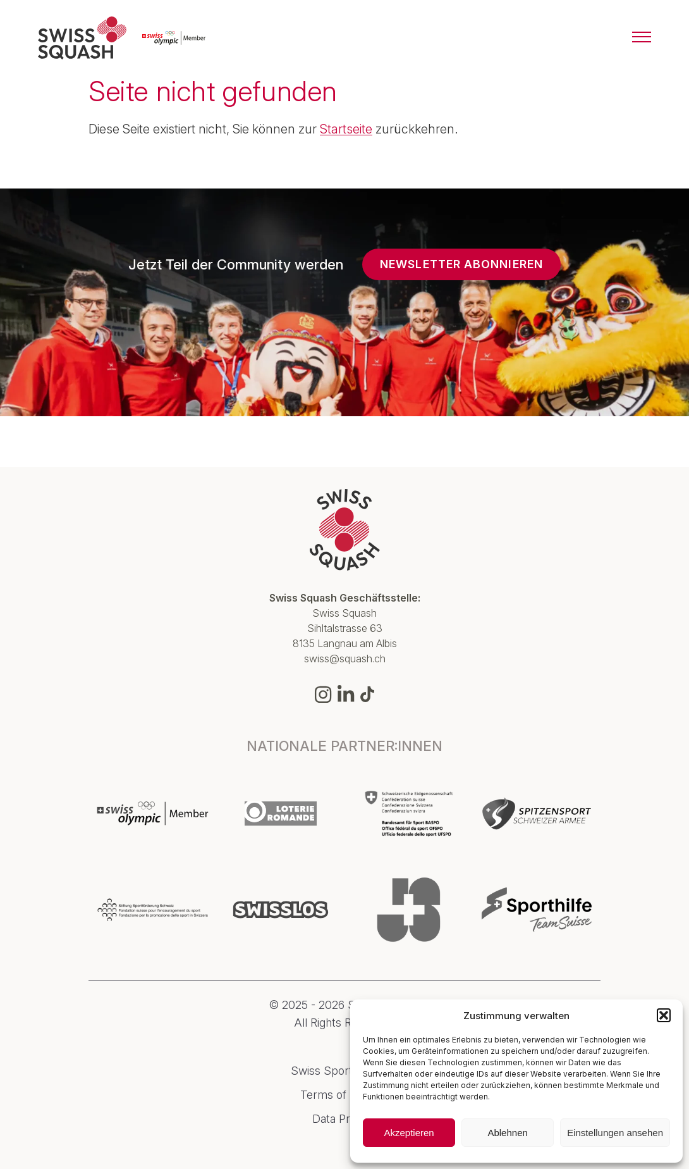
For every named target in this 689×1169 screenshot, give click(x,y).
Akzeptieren (409, 1132)
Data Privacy (344, 1119)
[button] (663, 1015)
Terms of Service (344, 1095)
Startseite (346, 129)
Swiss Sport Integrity (344, 1071)
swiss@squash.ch (345, 658)
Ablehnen (507, 1132)
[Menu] (641, 38)
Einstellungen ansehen (615, 1132)
